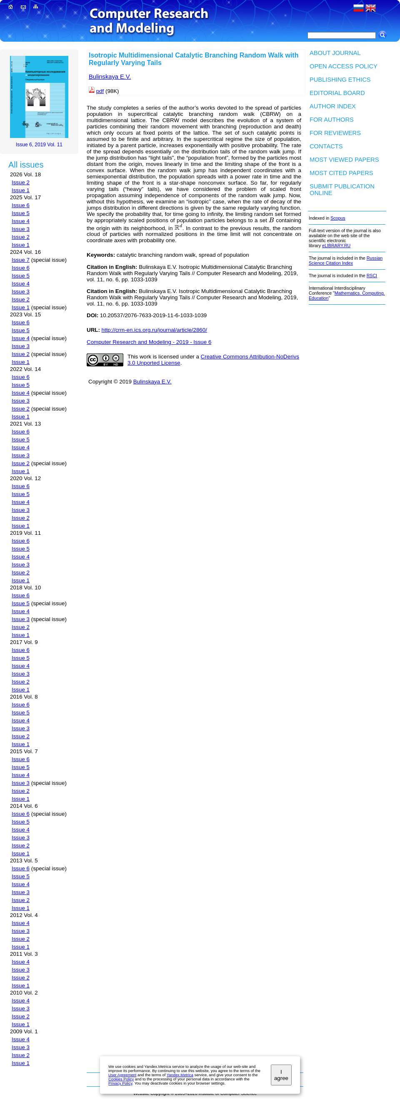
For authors (332, 119)
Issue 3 (21, 229)
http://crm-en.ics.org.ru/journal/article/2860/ (154, 330)
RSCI (372, 275)
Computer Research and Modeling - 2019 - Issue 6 (149, 342)
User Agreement (122, 1075)
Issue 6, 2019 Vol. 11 (39, 145)
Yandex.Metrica (180, 1075)
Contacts (326, 146)
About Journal (335, 53)
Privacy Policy (120, 1083)
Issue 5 (21, 213)
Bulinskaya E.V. (110, 76)
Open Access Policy (344, 66)
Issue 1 (21, 190)
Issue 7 (21, 260)
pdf (100, 91)
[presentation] (271, 220)
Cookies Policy (121, 1079)
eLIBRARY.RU (336, 245)
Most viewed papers (344, 159)
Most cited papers (341, 173)
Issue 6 (21, 205)
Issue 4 (21, 221)
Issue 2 (21, 182)
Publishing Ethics (340, 79)
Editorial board (337, 93)
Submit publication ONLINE (342, 189)
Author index (333, 106)
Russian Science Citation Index (345, 261)
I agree (281, 1075)
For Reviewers (335, 133)
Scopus (337, 218)
